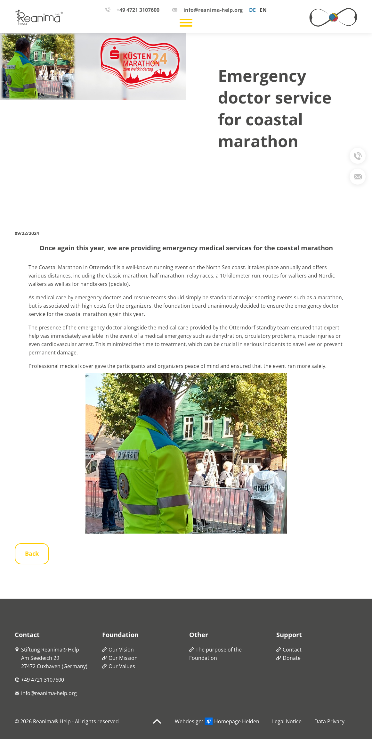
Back (32, 553)
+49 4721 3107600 (42, 679)
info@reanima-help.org (49, 693)
